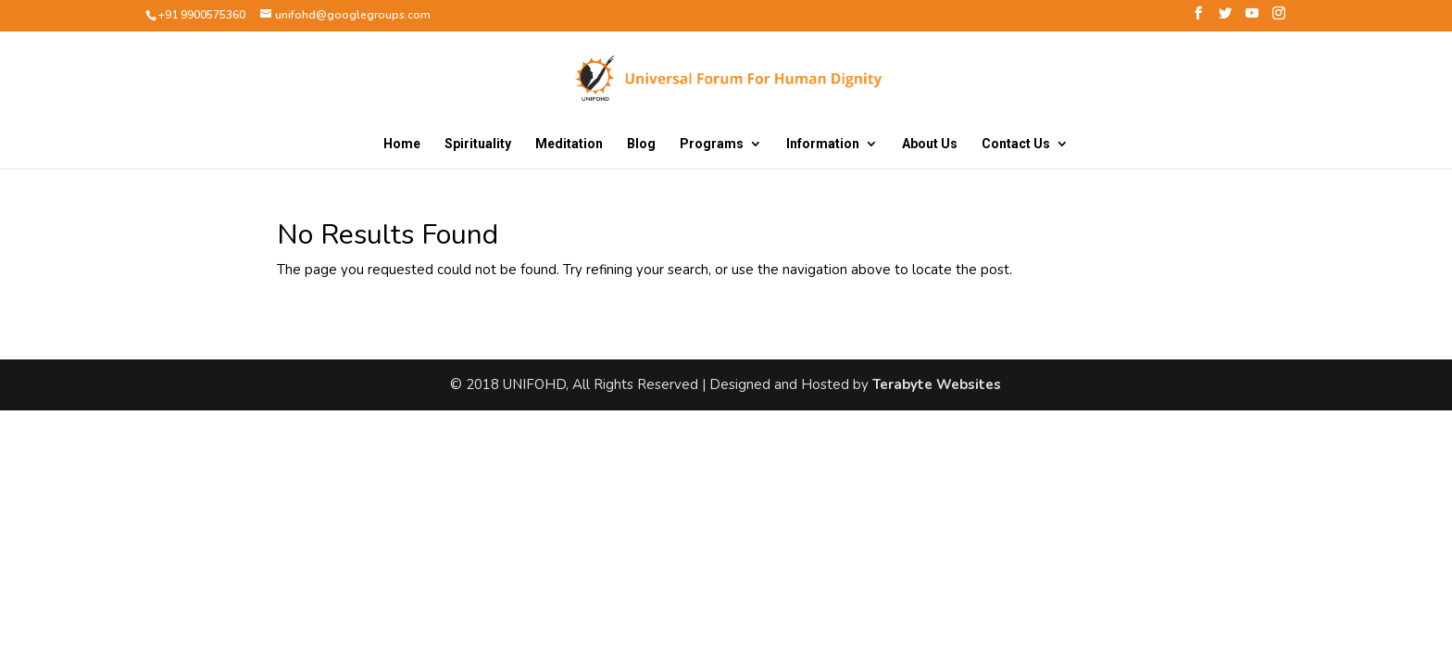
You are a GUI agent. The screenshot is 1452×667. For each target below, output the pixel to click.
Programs (712, 144)
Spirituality (477, 144)
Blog (641, 144)
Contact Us (1016, 144)
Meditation (569, 144)
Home (401, 144)
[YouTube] (1251, 18)
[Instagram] (1278, 18)
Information (822, 144)
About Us (930, 144)
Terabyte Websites (936, 384)
